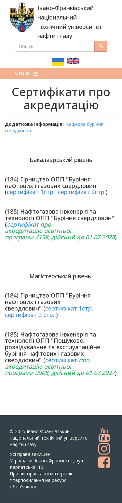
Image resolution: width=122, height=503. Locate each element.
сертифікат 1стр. (31, 192)
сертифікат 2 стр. (29, 315)
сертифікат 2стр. (82, 192)
